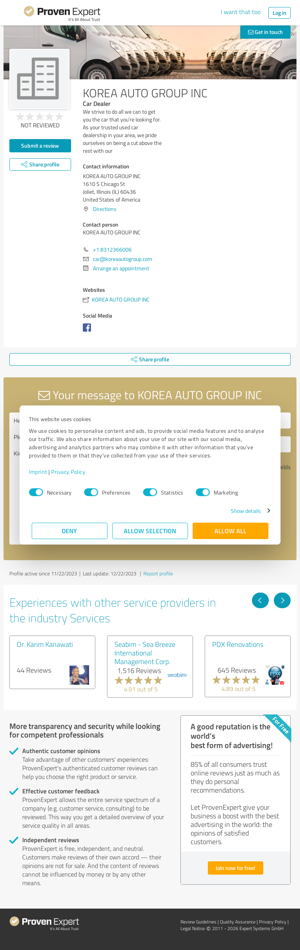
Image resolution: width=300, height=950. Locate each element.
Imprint (41, 471)
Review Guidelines (198, 921)
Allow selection (150, 530)
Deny (69, 530)
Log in (279, 12)
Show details (243, 510)
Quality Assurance (237, 921)
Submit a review (40, 145)
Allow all (230, 530)
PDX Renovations (237, 644)
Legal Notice (192, 928)
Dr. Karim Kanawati (45, 644)
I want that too (241, 11)
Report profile (158, 573)
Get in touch (265, 32)
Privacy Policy (71, 471)
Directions (104, 208)
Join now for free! (235, 867)
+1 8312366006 (112, 249)
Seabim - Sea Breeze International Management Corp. (144, 652)
